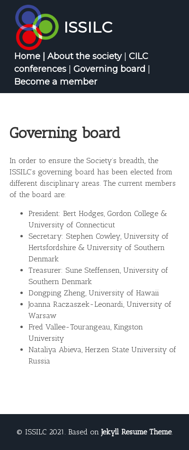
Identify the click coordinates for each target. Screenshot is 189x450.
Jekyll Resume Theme (136, 431)
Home (27, 56)
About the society (84, 56)
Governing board (109, 69)
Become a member (55, 82)
